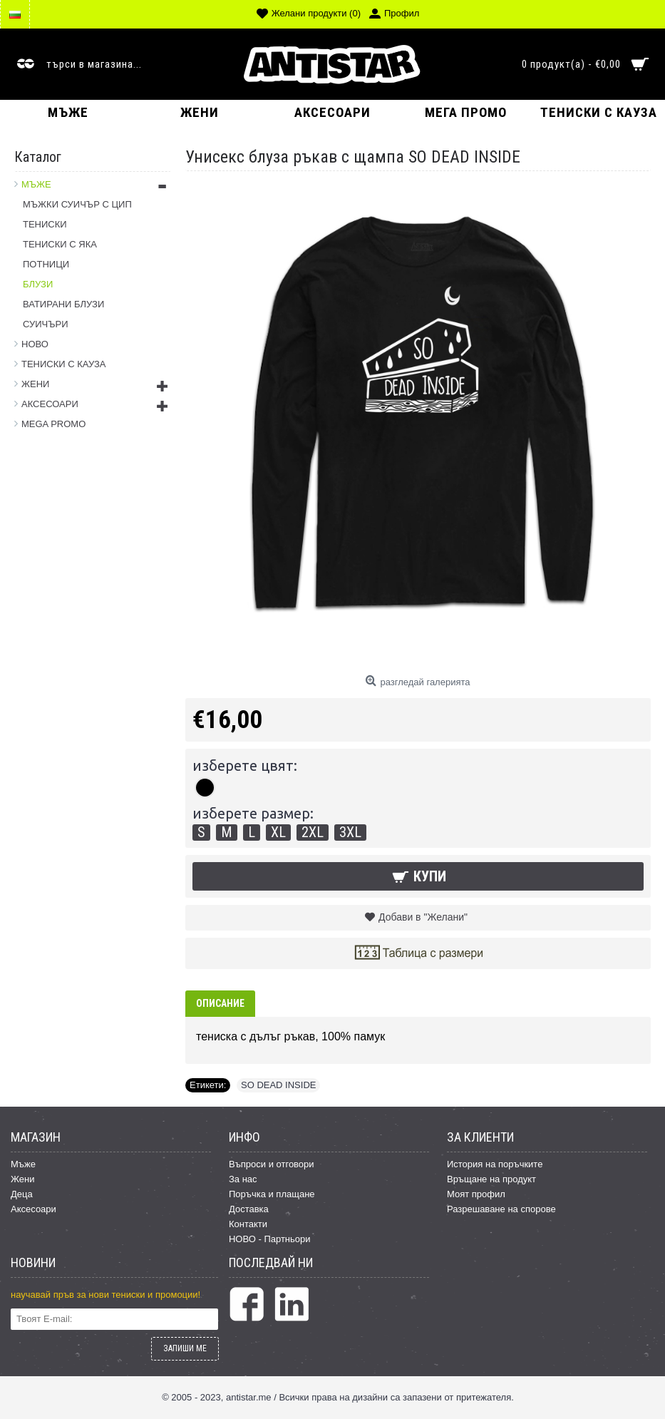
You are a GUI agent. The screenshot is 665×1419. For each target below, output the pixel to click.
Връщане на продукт (491, 1179)
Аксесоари (33, 1209)
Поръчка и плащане (272, 1194)
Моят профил (476, 1194)
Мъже (23, 1164)
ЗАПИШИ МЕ (185, 1348)
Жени (23, 1179)
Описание (220, 1003)
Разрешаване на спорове (501, 1209)
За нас (243, 1179)
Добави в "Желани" (423, 917)
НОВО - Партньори (270, 1239)
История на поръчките (494, 1164)
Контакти (248, 1224)
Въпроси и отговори (271, 1164)
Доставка (249, 1209)
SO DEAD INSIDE (278, 1085)
